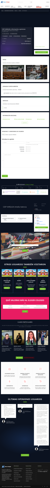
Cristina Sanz (5, 346)
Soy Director (25, 122)
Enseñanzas (23, 36)
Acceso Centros (28, 468)
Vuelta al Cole (43, 192)
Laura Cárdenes (41, 346)
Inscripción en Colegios (18, 470)
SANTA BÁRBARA (43, 281)
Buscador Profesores (29, 472)
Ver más (7, 287)
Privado (28, 247)
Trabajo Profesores (20, 7)
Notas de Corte (38, 192)
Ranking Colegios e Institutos (25, 374)
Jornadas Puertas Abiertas (18, 468)
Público (15, 247)
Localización (5, 36)
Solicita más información (41, 52)
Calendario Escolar (14, 33)
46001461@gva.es (40, 221)
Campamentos (7, 6)
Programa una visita (41, 229)
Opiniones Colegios (29, 478)
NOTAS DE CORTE (31, 67)
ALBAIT (19, 280)
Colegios (39, 7)
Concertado (21, 247)
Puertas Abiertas (16, 36)
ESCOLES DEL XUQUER (7, 281)
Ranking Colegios (28, 476)
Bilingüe (34, 247)
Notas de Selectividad (40, 385)
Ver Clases (19, 357)
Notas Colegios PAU (17, 474)
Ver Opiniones (25, 455)
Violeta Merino (29, 346)
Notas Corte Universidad (18, 476)
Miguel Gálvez (17, 346)
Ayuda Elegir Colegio (30, 7)
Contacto (47, 6)
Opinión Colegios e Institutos (40, 374)
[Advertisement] (25, 19)
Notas (25, 6)
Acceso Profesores (29, 474)
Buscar (2, 6)
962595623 (38, 218)
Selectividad (32, 192)
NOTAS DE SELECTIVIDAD (10, 67)
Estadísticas (25, 385)
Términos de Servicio (27, 486)
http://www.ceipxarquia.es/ (41, 224)
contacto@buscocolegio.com (42, 471)
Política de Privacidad (18, 486)
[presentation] (9, 171)
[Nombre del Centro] (25, 245)
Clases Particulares (13, 7)
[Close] (46, 93)
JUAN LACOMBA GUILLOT (31, 281)
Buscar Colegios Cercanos (40, 46)
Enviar (25, 311)
